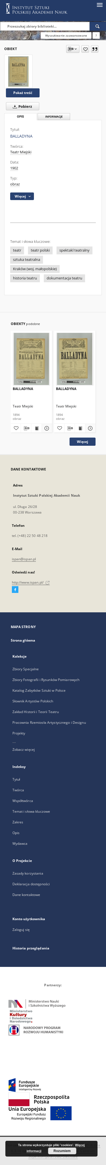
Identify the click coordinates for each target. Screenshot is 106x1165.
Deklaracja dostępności (31, 884)
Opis (16, 832)
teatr (17, 250)
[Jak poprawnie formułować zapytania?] (96, 35)
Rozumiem (62, 1151)
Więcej (82, 441)
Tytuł (16, 779)
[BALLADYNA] (18, 71)
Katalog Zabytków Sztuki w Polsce (39, 690)
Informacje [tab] (54, 116)
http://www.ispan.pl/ (31, 582)
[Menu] (99, 4)
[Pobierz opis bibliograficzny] (26, 428)
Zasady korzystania (27, 873)
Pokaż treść (22, 92)
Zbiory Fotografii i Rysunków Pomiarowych (46, 679)
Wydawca (20, 843)
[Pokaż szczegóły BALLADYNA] (46, 428)
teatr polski (40, 250)
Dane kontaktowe (26, 894)
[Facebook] (15, 589)
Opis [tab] (20, 116)
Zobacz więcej (23, 749)
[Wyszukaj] (98, 26)
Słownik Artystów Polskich (32, 701)
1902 (14, 168)
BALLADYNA (23, 388)
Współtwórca (22, 800)
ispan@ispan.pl (24, 559)
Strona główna (23, 640)
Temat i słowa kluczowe (31, 811)
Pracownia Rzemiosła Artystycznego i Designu (49, 722)
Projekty (18, 733)
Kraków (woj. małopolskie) (35, 268)
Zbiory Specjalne (25, 669)
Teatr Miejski (20, 152)
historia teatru (25, 278)
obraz (15, 184)
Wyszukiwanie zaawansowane (66, 35)
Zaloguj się (21, 929)
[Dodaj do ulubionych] (85, 49)
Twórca (18, 790)
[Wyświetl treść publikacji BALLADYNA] (36, 428)
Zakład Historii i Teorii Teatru (35, 711)
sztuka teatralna (26, 259)
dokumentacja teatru (64, 278)
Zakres (17, 822)
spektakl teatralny (74, 250)
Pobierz (21, 106)
